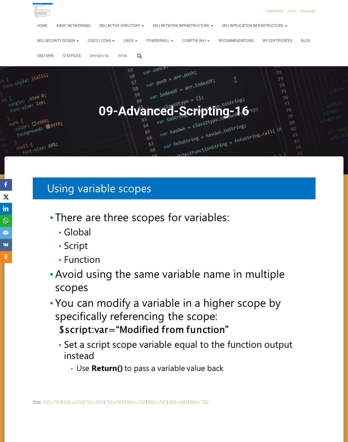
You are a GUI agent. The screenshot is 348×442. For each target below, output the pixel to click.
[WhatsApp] (6, 221)
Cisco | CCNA (101, 41)
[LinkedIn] (6, 209)
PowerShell (159, 41)
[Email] (6, 233)
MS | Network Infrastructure (183, 26)
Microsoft (308, 11)
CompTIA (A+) (196, 41)
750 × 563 (94, 402)
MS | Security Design (58, 41)
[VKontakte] (6, 245)
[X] (6, 197)
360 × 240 (178, 402)
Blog (305, 41)
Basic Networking (74, 26)
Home (42, 26)
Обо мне (45, 56)
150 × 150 (51, 402)
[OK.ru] (6, 257)
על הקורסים (99, 56)
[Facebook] (6, 185)
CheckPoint (274, 11)
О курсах (72, 56)
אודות (122, 56)
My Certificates (277, 41)
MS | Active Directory (122, 26)
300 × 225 (72, 402)
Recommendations (236, 41)
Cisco (291, 11)
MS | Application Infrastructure (254, 26)
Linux (130, 41)
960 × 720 (136, 402)
